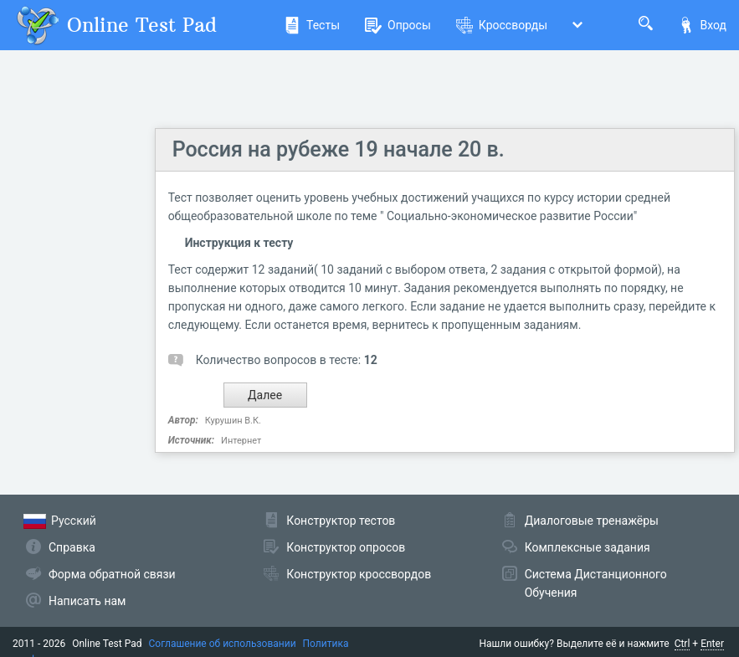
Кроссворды (501, 25)
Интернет (241, 440)
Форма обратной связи (112, 574)
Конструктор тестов (340, 520)
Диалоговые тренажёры (592, 520)
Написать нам (87, 601)
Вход (702, 25)
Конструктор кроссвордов (358, 574)
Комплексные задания (587, 547)
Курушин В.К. (233, 420)
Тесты (312, 25)
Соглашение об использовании (222, 643)
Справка (72, 547)
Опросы (398, 25)
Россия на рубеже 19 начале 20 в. (338, 149)
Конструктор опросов (345, 547)
